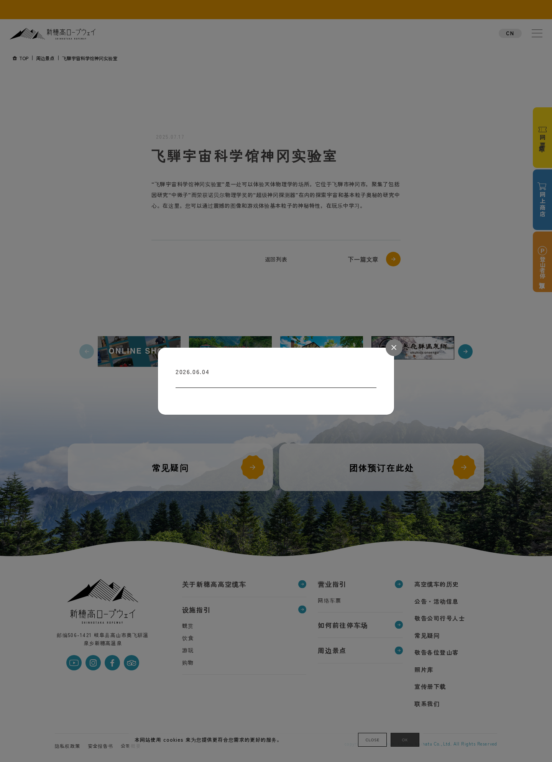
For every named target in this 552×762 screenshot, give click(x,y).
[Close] (394, 347)
